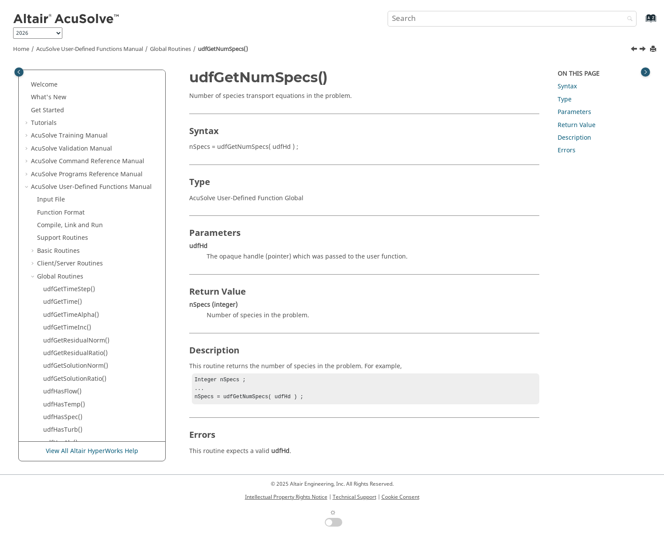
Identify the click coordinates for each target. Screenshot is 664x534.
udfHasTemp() (64, 129)
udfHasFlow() (62, 116)
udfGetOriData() (66, 231)
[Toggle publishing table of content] (19, 72)
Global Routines (170, 49)
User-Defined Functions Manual (89, 49)
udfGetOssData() (67, 218)
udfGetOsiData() (67, 206)
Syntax (567, 86)
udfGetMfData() (66, 295)
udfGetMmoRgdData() (75, 334)
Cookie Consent (400, 497)
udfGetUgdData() (68, 398)
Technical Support (354, 497)
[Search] (628, 19)
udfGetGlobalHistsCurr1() (80, 436)
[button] (39, 78)
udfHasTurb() (62, 154)
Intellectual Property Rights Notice (286, 497)
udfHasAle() (60, 167)
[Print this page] (653, 49)
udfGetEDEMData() (70, 282)
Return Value (577, 125)
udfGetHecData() (67, 270)
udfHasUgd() (62, 359)
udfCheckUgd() (65, 372)
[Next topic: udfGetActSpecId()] (643, 50)
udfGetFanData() (67, 257)
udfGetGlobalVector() (74, 410)
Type (565, 99)
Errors (566, 150)
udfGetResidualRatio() (75, 78)
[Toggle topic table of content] (645, 72)
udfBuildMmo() (65, 423)
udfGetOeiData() (67, 244)
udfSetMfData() (65, 308)
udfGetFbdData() (67, 321)
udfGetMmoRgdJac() (72, 346)
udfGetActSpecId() (70, 193)
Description (574, 137)
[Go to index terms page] (641, 22)
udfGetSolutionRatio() (74, 103)
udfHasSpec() (62, 142)
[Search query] (512, 19)
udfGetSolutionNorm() (75, 90)
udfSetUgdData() (67, 385)
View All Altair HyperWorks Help (92, 451)
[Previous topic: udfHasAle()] (634, 50)
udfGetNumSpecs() (223, 49)
